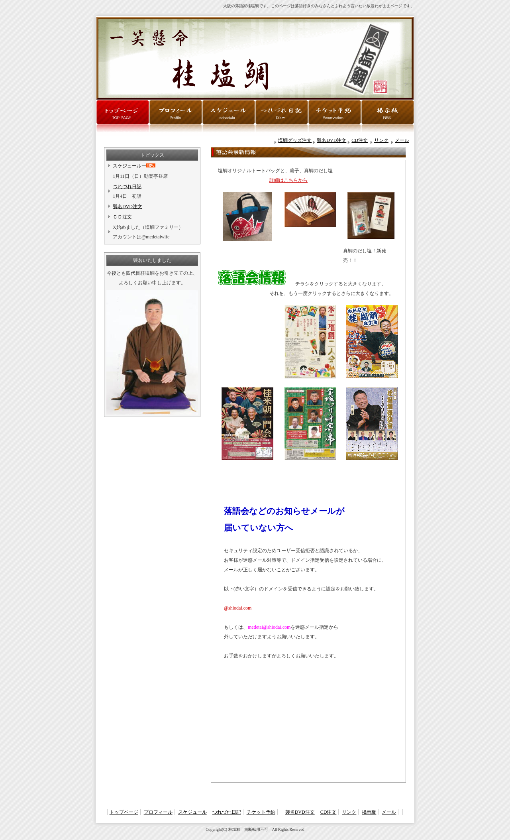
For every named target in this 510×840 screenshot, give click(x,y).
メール (402, 140)
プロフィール (158, 812)
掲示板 (369, 812)
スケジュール (127, 166)
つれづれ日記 (127, 186)
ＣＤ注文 (122, 217)
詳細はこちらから (288, 180)
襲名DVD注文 (331, 140)
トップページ (124, 812)
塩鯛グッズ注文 (295, 140)
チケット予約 (261, 812)
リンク (381, 140)
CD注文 (359, 140)
